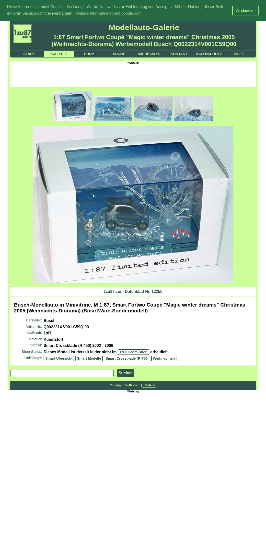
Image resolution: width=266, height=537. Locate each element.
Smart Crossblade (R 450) (126, 358)
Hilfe (239, 53)
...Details (149, 385)
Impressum (149, 53)
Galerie (59, 53)
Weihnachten (164, 358)
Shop (89, 53)
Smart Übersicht (58, 358)
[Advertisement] (133, 75)
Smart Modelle (89, 358)
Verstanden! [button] (245, 10)
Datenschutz (209, 53)
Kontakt (178, 53)
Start (29, 53)
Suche (119, 53)
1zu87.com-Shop (133, 352)
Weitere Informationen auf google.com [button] (108, 13)
